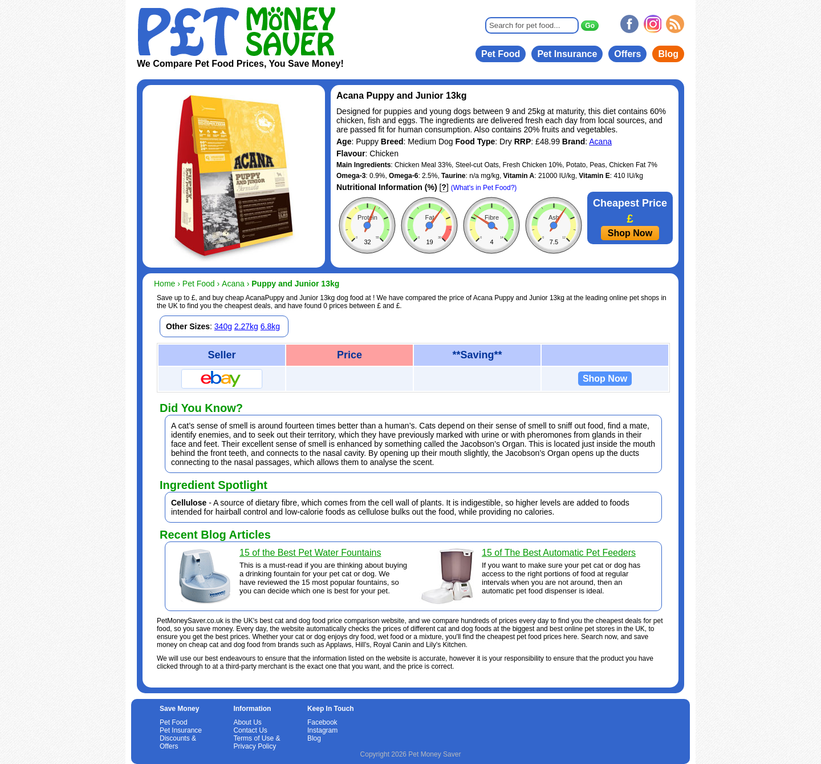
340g (223, 326)
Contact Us (250, 730)
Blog (668, 54)
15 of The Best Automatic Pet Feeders (559, 552)
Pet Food (500, 54)
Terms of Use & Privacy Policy (256, 742)
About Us (247, 722)
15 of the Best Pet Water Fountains (310, 552)
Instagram (322, 730)
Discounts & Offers (178, 742)
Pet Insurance (567, 54)
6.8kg (270, 326)
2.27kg (246, 326)
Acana (600, 141)
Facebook (322, 722)
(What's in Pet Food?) (484, 188)
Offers (627, 54)
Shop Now (630, 233)
